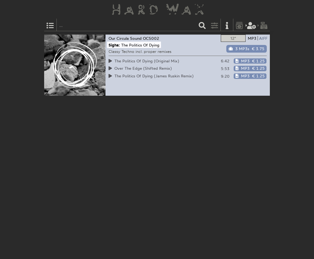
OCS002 (151, 38)
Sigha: (114, 45)
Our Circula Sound (125, 38)
